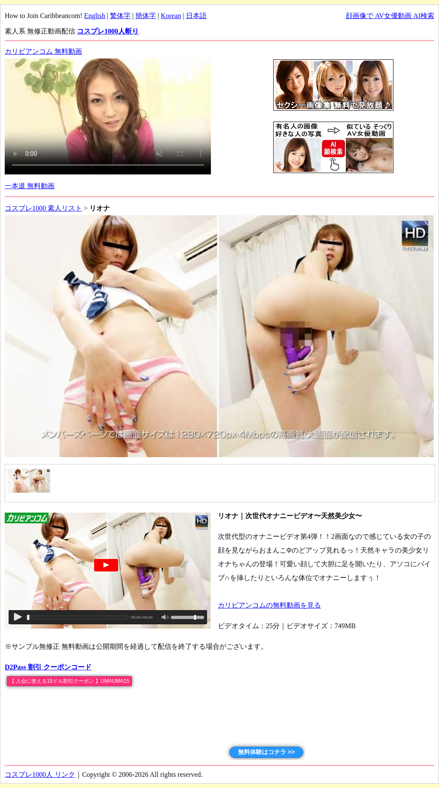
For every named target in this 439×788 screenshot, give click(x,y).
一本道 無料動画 (30, 185)
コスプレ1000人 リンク (40, 774)
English (94, 15)
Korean (171, 15)
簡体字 (145, 15)
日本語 (196, 15)
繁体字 (120, 15)
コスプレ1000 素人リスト (43, 208)
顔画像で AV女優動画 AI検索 (390, 15)
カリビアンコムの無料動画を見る (269, 605)
